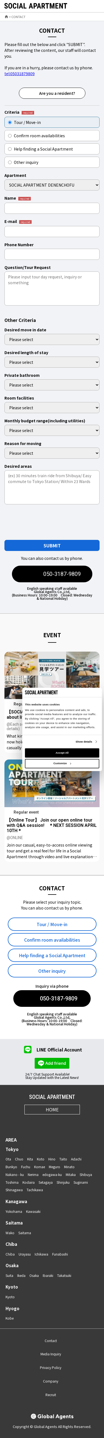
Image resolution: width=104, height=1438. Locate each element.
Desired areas (18, 466)
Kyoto (12, 1287)
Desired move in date (25, 330)
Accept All (62, 752)
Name (17, 198)
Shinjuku (63, 1182)
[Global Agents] (52, 1417)
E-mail (18, 221)
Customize (62, 763)
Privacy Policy (50, 1367)
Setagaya (46, 1182)
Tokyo (12, 1149)
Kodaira (28, 1182)
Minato (69, 1166)
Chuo (19, 1159)
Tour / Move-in (24, 122)
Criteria (19, 112)
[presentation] (48, 522)
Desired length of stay (26, 352)
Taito (63, 1159)
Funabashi (60, 1254)
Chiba (11, 1244)
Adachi (76, 1159)
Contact (51, 1340)
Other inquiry (23, 162)
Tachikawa (35, 1189)
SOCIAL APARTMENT (52, 1097)
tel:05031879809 (19, 73)
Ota (8, 1159)
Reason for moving (22, 443)
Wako (10, 1232)
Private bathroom (22, 375)
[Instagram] (31, 1122)
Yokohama (14, 1211)
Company (50, 1381)
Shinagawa (14, 1189)
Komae (39, 1166)
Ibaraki (48, 1275)
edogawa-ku (52, 1174)
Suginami (80, 1182)
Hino (51, 1159)
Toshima (12, 1182)
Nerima (33, 1174)
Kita (30, 1159)
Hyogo (12, 1308)
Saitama (14, 1223)
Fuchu (25, 1166)
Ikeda (21, 1275)
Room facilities (19, 398)
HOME (52, 1109)
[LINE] (72, 1122)
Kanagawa (16, 1201)
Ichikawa (41, 1254)
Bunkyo (11, 1166)
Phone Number (19, 245)
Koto (40, 1159)
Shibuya (86, 1174)
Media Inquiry (50, 1353)
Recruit (50, 1394)
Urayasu (25, 1254)
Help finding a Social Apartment (40, 149)
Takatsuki (64, 1275)
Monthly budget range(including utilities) (44, 421)
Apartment (15, 175)
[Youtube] (58, 1122)
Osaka (12, 1265)
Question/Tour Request (27, 267)
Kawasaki (33, 1211)
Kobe (10, 1318)
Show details (83, 741)
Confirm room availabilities (36, 135)
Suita (9, 1275)
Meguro (54, 1166)
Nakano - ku (15, 1174)
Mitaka (71, 1174)
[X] (45, 1122)
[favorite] (82, 6)
